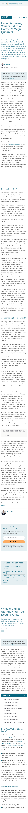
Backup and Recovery (5, 17)
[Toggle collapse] (4, 808)
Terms (12, 547)
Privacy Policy (18, 547)
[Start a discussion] (17, 17)
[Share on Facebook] (19, 17)
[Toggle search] (25, 4)
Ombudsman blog (14, 144)
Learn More (11, 78)
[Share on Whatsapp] (26, 17)
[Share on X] (21, 17)
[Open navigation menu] (3, 4)
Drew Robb (5, 64)
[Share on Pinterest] (24, 17)
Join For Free (14, 541)
